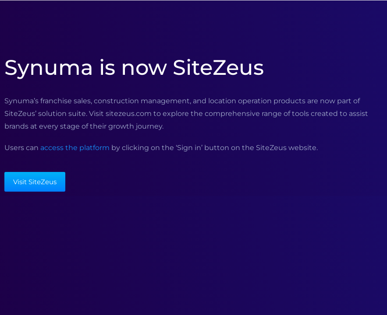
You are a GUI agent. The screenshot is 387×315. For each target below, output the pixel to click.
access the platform (75, 148)
